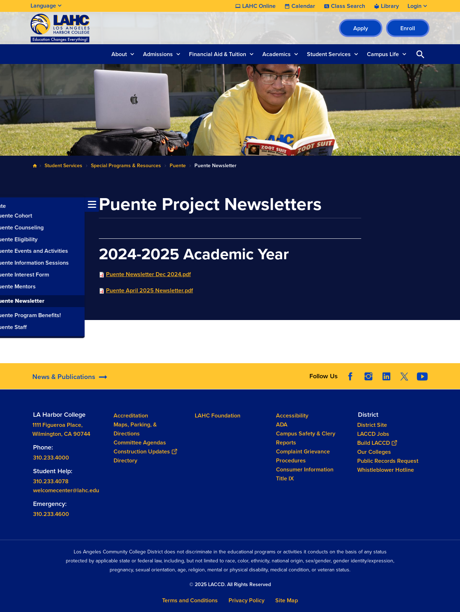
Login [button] (415, 6)
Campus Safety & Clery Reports (305, 438)
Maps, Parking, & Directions (135, 429)
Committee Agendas (140, 442)
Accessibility (292, 415)
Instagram (368, 376)
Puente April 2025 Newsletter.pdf (149, 290)
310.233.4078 (51, 481)
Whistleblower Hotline (385, 469)
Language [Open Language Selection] (43, 5)
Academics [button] (276, 54)
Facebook (350, 376)
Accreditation (131, 415)
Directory (125, 460)
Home (34, 165)
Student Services (63, 165)
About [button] (119, 54)
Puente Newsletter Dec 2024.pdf (148, 274)
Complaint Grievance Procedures (303, 456)
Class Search (348, 6)
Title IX (285, 478)
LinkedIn (386, 376)
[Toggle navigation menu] (7, 204)
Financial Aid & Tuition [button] (217, 54)
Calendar (303, 6)
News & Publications (63, 376)
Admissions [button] (158, 54)
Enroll (407, 28)
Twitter (404, 376)
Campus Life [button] (383, 54)
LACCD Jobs (373, 433)
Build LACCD (377, 442)
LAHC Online (259, 6)
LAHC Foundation (217, 415)
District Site (372, 424)
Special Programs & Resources (126, 165)
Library (390, 6)
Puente (178, 165)
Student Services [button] (329, 54)
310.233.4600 (51, 514)
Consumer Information (305, 469)
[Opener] (453, 374)
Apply (360, 28)
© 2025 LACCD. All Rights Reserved (230, 584)
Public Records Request (387, 460)
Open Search (420, 54)
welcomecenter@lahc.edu (66, 490)
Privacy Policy (246, 600)
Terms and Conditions (190, 600)
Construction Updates (145, 451)
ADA (282, 424)
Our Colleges (374, 451)
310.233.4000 (51, 457)
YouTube (422, 376)
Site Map (286, 600)
